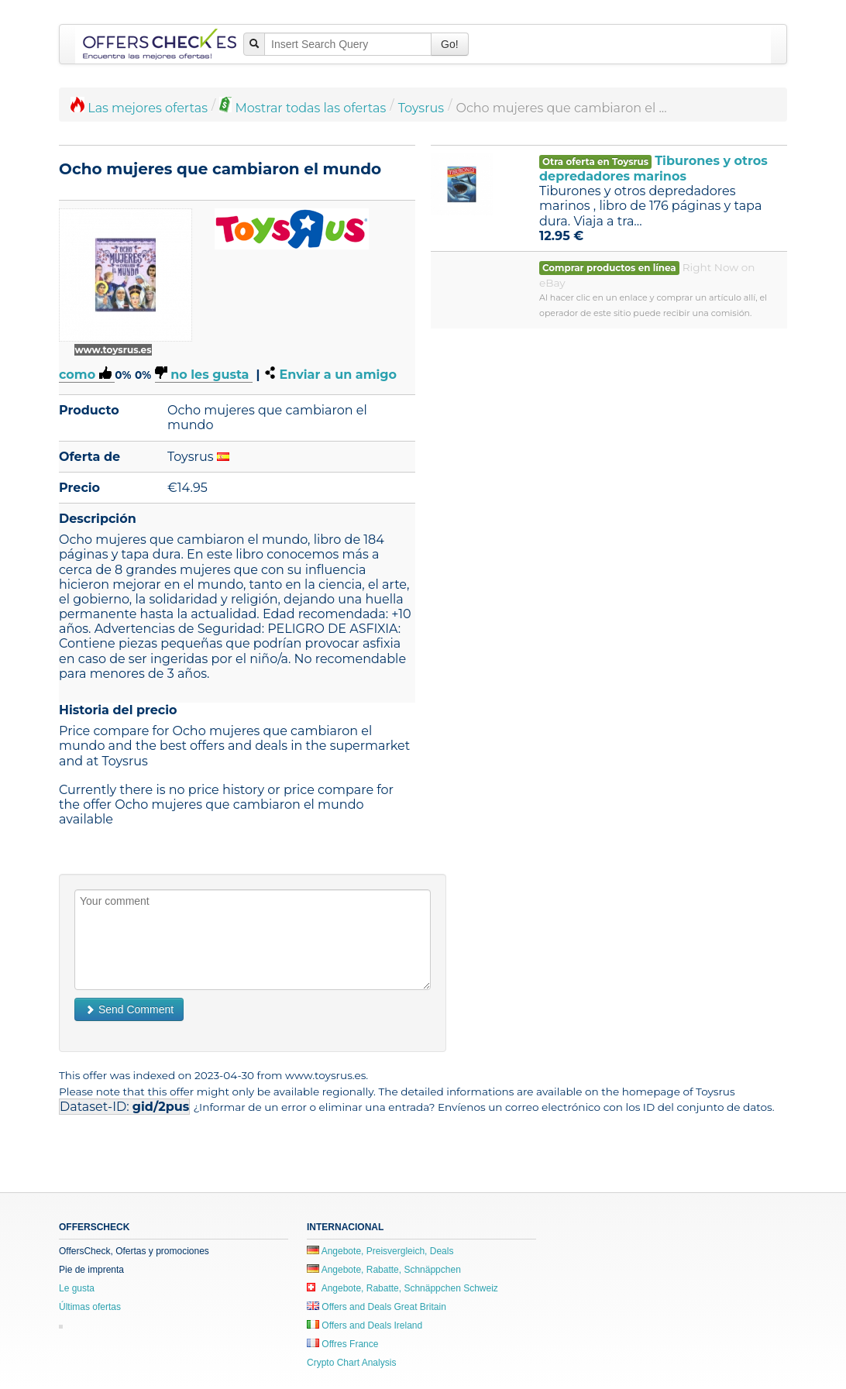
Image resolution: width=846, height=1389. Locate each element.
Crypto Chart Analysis (351, 1362)
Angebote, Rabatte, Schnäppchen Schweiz (402, 1288)
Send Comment (129, 1009)
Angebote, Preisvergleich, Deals (380, 1251)
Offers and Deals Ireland (364, 1325)
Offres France (342, 1344)
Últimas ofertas (90, 1306)
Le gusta (77, 1288)
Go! (450, 44)
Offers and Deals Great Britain (376, 1306)
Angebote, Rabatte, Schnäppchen (384, 1269)
